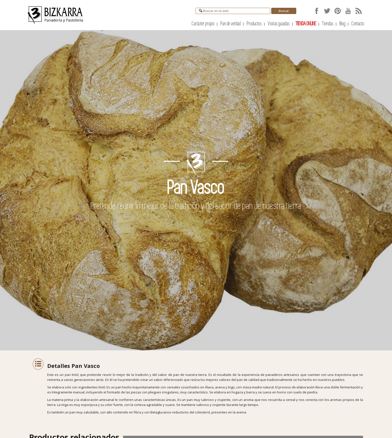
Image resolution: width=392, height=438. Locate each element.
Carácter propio (203, 24)
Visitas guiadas (279, 24)
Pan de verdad (230, 24)
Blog (343, 24)
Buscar (283, 11)
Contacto (358, 24)
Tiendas (328, 24)
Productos (254, 24)
